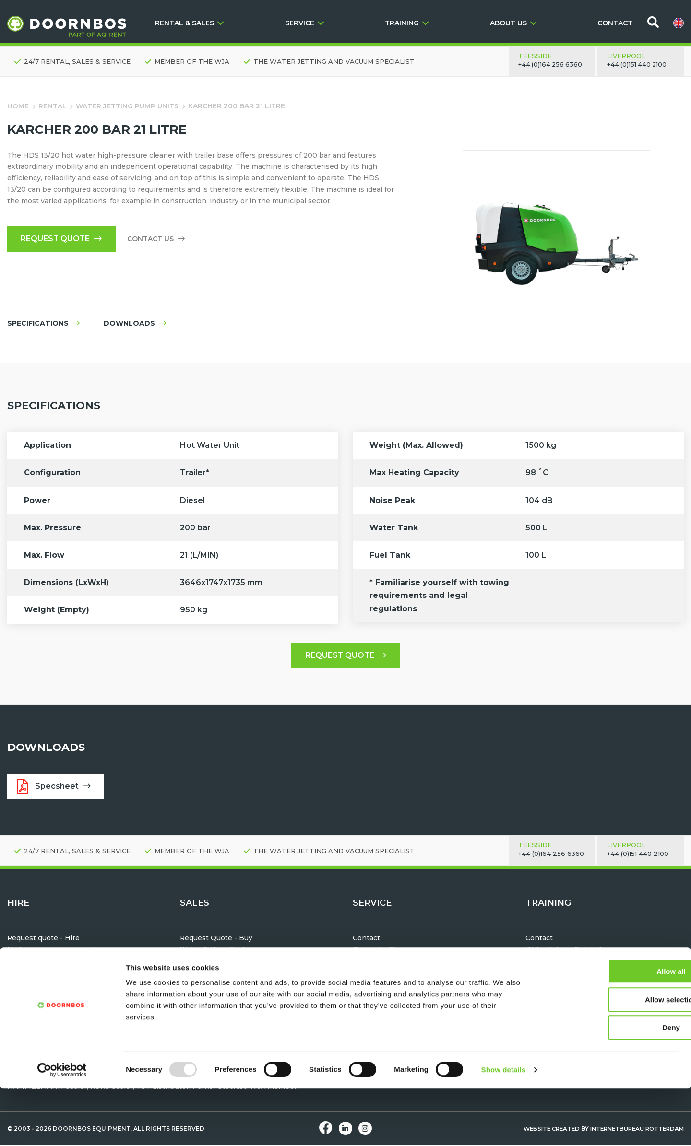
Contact (366, 940)
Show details (503, 1127)
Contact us (158, 239)
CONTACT (614, 23)
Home (18, 106)
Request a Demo (382, 951)
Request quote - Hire (43, 940)
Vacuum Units (31, 974)
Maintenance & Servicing (396, 985)
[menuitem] (678, 23)
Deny (611, 1085)
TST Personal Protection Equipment (243, 974)
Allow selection (610, 1057)
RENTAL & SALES (189, 23)
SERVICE (304, 23)
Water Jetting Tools (41, 962)
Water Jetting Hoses (215, 962)
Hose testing (375, 974)
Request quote (63, 239)
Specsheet (54, 787)
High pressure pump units (53, 951)
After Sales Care (380, 962)
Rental (52, 106)
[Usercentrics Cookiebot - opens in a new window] (62, 1127)
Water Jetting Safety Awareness (581, 951)
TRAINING (407, 23)
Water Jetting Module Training (578, 974)
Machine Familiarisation (566, 962)
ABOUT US (513, 23)
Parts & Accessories (387, 997)
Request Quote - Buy (216, 940)
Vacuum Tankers (209, 985)
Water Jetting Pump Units (128, 106)
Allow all (611, 1029)
